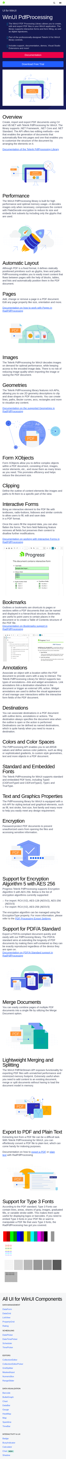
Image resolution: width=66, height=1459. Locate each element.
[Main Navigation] (60, 3)
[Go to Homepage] (4, 3)
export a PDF (38, 1152)
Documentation (33, 55)
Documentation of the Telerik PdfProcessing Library (30, 149)
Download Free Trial (33, 64)
